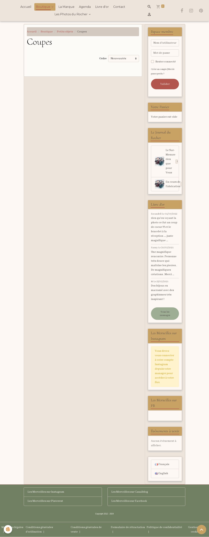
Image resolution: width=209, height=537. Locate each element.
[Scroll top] (201, 529)
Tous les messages (165, 313)
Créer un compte (159, 69)
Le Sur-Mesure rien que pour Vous (166, 161)
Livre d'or (102, 7)
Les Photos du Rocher (71, 14)
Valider (165, 84)
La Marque (66, 7)
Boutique (43, 7)
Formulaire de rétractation (128, 527)
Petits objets (65, 31)
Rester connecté (165, 61)
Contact (119, 7)
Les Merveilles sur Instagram (46, 492)
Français (162, 464)
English (161, 473)
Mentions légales (12, 527)
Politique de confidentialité (164, 527)
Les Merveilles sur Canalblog (129, 492)
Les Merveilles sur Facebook (129, 501)
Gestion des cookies (195, 529)
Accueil (25, 7)
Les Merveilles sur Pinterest (45, 501)
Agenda (85, 7)
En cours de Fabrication (167, 184)
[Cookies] (8, 529)
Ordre (103, 58)
